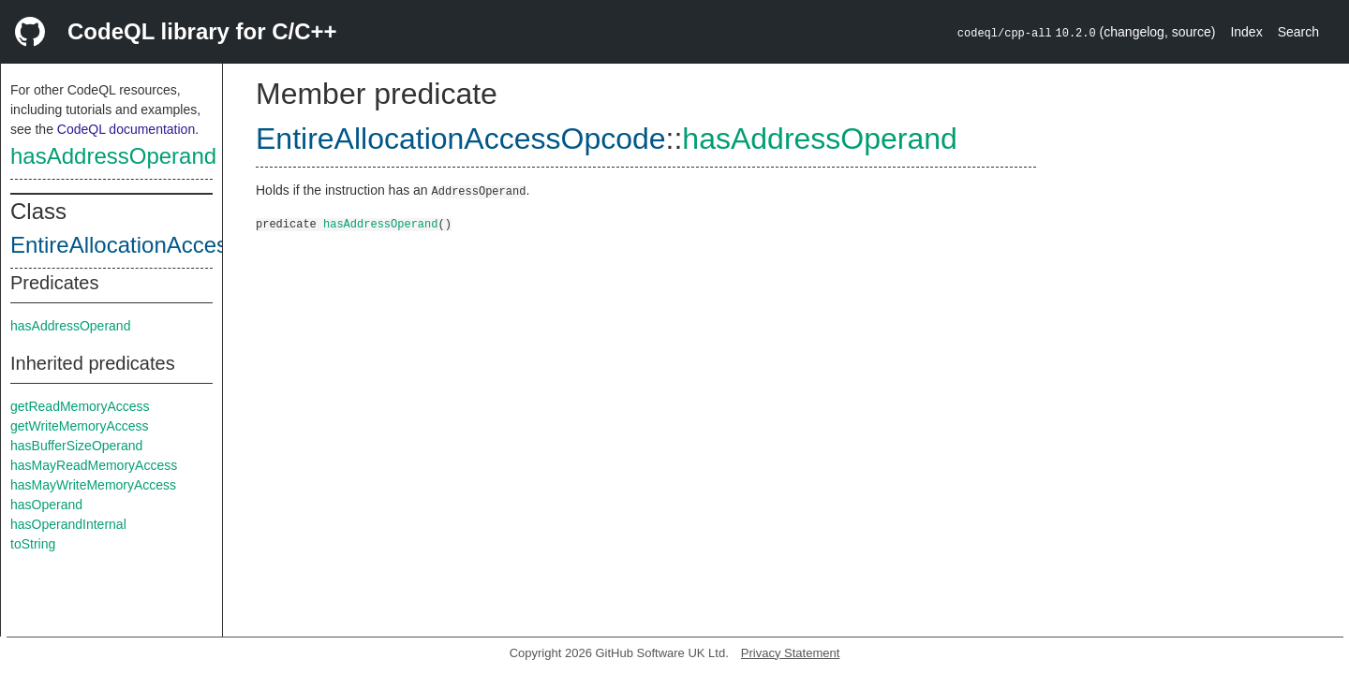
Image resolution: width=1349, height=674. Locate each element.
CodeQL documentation (126, 129)
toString (32, 543)
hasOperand (46, 504)
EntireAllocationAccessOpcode (164, 244)
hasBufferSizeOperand (76, 445)
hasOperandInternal (68, 524)
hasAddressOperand (113, 155)
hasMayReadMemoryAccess (93, 465)
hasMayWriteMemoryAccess (93, 484)
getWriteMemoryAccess (79, 425)
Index (1246, 31)
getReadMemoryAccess (80, 406)
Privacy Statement (790, 653)
